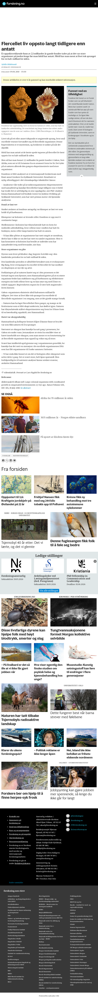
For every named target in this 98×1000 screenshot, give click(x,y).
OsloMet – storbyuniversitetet (49, 988)
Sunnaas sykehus (76, 933)
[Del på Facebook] (3, 460)
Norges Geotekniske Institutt (49, 951)
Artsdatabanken (13, 904)
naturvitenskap (20, 456)
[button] (95, 561)
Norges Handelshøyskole (47, 954)
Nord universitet (44, 945)
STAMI (72, 924)
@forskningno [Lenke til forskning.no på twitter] (77, 816)
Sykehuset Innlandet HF (78, 936)
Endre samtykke (16, 882)
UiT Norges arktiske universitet (80, 947)
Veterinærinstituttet (77, 976)
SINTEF (72, 913)
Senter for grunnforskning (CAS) (81, 916)
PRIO (72, 899)
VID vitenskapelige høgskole (80, 979)
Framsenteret (12, 927)
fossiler (6, 456)
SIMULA (73, 910)
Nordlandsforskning (46, 948)
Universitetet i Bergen (77, 953)
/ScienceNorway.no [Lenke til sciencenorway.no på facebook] (79, 829)
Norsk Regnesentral (46, 968)
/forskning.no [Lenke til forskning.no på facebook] (77, 820)
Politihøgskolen (75, 896)
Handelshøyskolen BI (15, 932)
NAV (9, 970)
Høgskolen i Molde (14, 938)
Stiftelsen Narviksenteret (78, 930)
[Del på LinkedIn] (10, 460)
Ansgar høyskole (13, 896)
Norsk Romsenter (45, 971)
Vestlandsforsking (76, 973)
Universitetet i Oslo (76, 959)
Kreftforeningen (13, 959)
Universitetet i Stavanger (78, 962)
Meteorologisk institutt (16, 968)
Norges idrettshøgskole (47, 962)
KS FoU (10, 956)
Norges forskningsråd (46, 957)
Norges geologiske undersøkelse (50, 959)
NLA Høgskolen (44, 896)
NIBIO (10, 973)
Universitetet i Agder (77, 950)
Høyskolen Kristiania (15, 950)
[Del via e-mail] (14, 460)
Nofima (41, 942)
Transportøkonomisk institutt (80, 944)
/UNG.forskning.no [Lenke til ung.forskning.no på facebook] (79, 825)
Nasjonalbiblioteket (45, 912)
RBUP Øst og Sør (75, 902)
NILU (9, 982)
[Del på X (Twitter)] (7, 460)
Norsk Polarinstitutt (46, 965)
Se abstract (26, 388)
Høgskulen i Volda (14, 944)
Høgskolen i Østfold (14, 941)
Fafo (9, 915)
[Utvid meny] (95, 3)
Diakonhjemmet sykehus (16, 907)
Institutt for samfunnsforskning (19, 953)
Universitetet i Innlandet (78, 956)
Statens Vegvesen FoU (77, 927)
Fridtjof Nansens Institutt (16, 929)
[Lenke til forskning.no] (46, 2)
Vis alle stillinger (49, 590)
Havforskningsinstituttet (16, 935)
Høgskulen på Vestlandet (16, 947)
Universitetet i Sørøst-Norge (79, 965)
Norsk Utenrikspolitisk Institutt (50, 974)
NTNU (41, 909)
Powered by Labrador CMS (49, 996)
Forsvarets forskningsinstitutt (18, 924)
